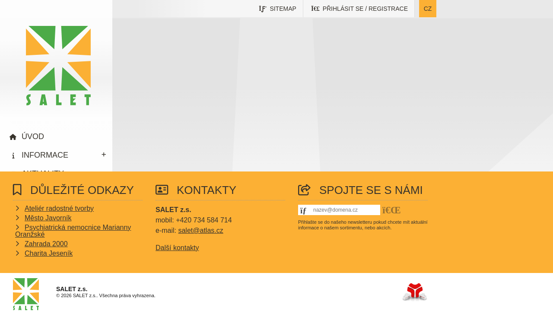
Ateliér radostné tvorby (59, 208)
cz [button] (428, 8)
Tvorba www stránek (414, 292)
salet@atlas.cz (200, 230)
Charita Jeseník (49, 253)
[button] (360, 8)
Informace (45, 155)
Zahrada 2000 (46, 244)
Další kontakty (177, 247)
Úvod (58, 65)
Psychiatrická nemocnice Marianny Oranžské (73, 231)
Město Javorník (48, 218)
